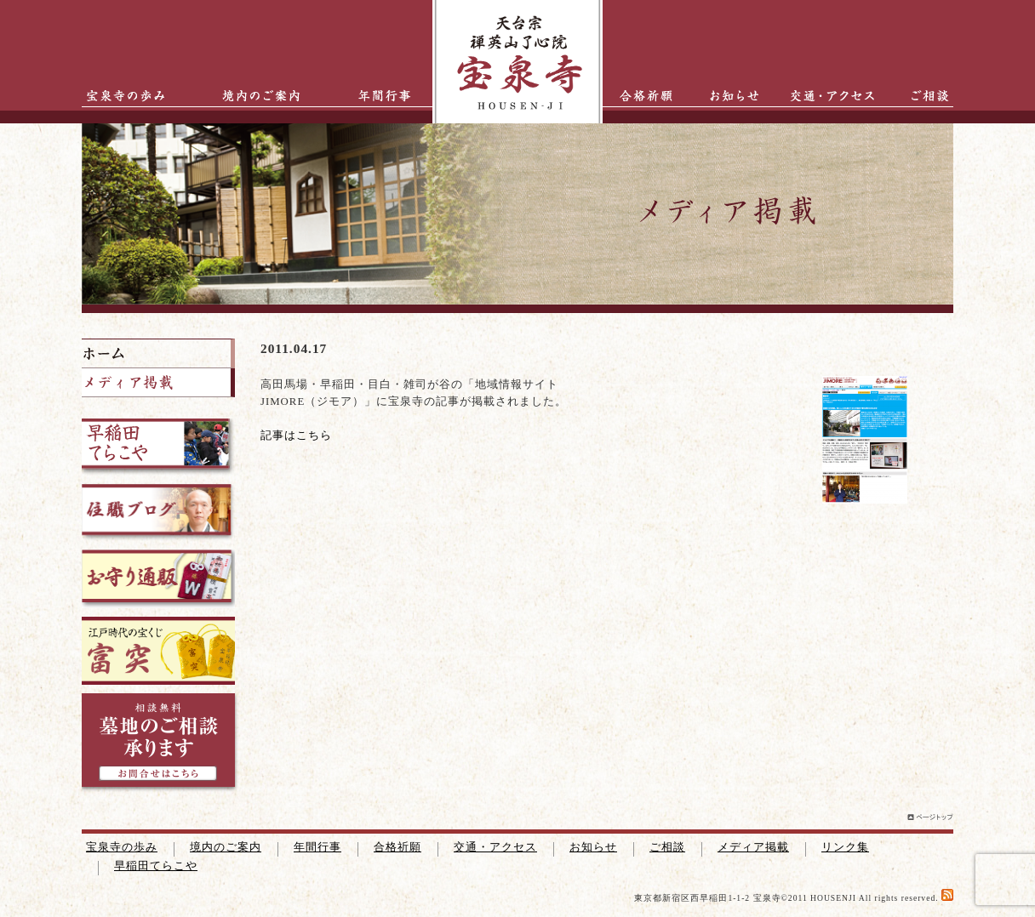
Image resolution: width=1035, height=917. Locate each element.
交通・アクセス (836, 95)
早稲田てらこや (155, 866)
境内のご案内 (256, 95)
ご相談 (920, 95)
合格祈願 (641, 95)
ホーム (158, 353)
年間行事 (371, 95)
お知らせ (726, 95)
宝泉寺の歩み (120, 95)
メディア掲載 (753, 847)
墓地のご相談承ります (160, 744)
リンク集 (845, 847)
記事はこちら (296, 435)
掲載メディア (158, 382)
